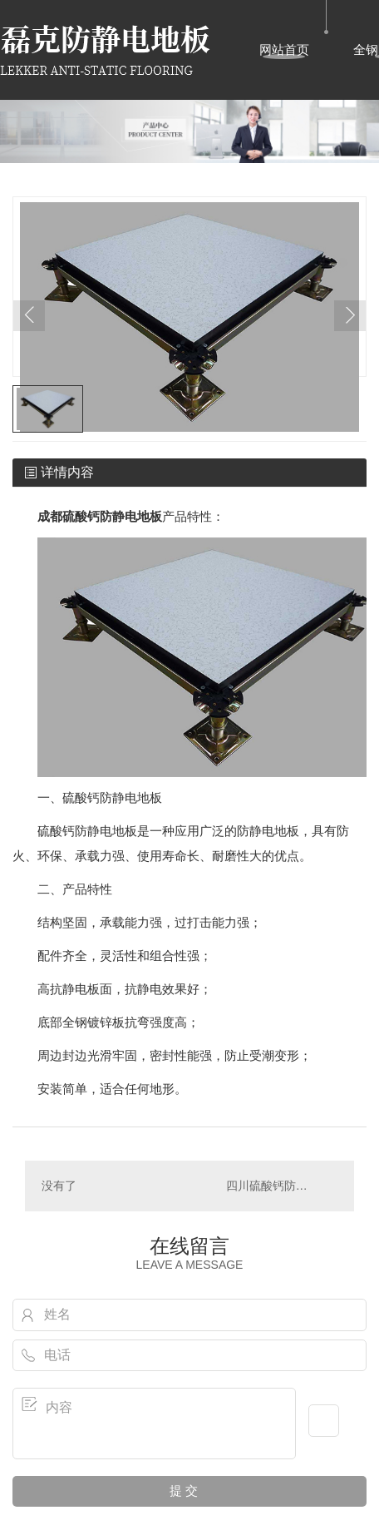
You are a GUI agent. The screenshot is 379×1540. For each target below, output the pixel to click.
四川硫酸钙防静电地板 (281, 1185)
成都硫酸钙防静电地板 (99, 516)
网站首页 (284, 49)
